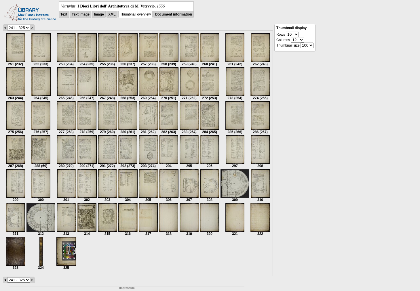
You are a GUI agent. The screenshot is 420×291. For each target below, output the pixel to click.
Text (63, 14)
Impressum (126, 288)
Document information (173, 14)
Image (99, 14)
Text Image (81, 14)
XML (111, 14)
